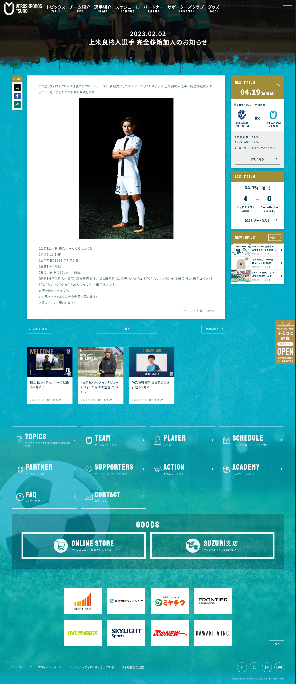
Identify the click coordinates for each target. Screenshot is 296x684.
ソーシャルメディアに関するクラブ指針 (92, 667)
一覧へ (273, 237)
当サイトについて (22, 667)
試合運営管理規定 (132, 667)
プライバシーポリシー (51, 667)
